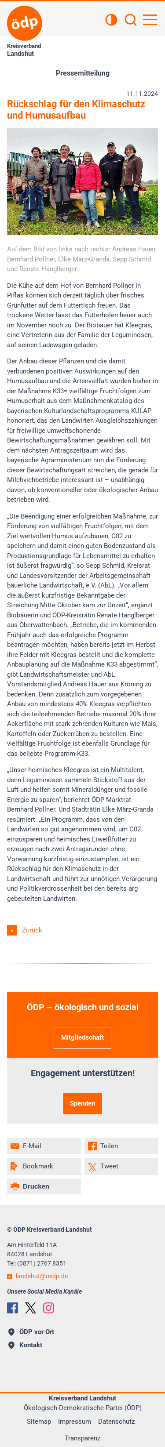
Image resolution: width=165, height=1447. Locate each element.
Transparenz (82, 1438)
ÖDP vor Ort (31, 1332)
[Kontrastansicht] (111, 20)
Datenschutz (116, 1421)
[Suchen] (131, 20)
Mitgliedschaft (82, 1037)
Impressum (74, 1421)
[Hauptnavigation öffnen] (150, 20)
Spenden (82, 1103)
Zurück (32, 930)
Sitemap (39, 1421)
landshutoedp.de (42, 1276)
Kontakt (25, 1345)
